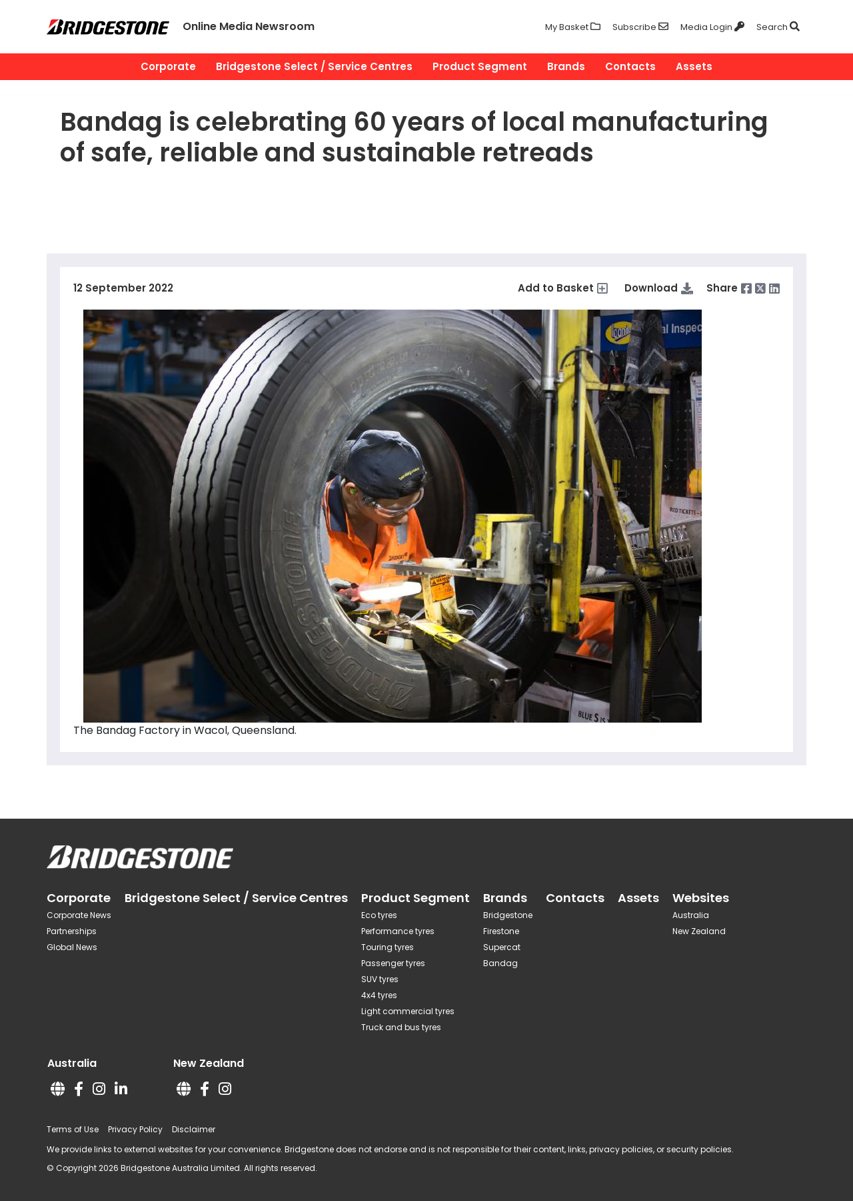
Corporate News (79, 915)
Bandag (500, 963)
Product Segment (479, 66)
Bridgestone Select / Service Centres (314, 66)
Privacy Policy (135, 1129)
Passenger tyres (393, 963)
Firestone (501, 931)
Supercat (501, 947)
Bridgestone (507, 915)
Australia (690, 915)
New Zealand (699, 931)
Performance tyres (397, 931)
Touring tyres (387, 947)
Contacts (630, 66)
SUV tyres (380, 979)
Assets (694, 66)
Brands (566, 66)
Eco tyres (379, 915)
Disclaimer (193, 1129)
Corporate (168, 66)
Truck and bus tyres (401, 1027)
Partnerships (72, 931)
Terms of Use (73, 1129)
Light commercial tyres (407, 1011)
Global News (72, 947)
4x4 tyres (379, 995)
